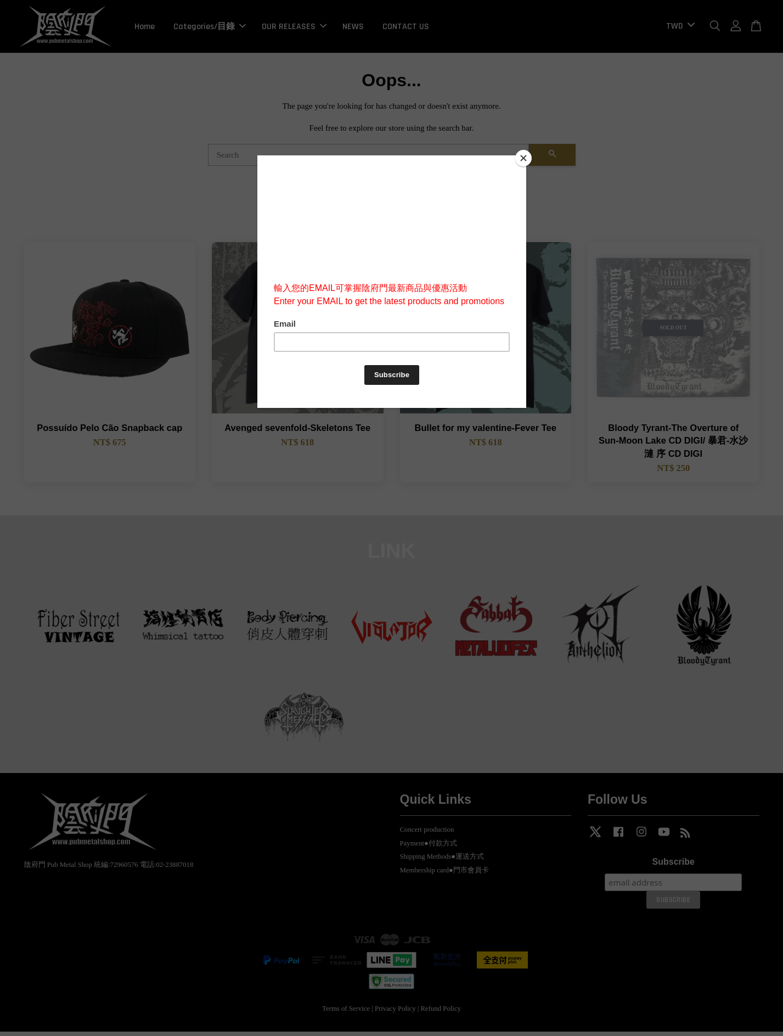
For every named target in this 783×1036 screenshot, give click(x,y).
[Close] (523, 158)
